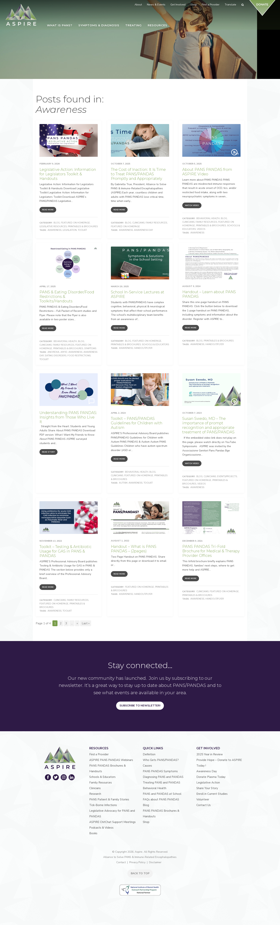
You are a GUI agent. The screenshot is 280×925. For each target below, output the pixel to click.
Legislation (70, 230)
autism (123, 482)
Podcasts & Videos (101, 828)
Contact (121, 862)
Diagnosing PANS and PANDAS (163, 777)
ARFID (64, 351)
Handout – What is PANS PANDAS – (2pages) (133, 548)
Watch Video (192, 205)
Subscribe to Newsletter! (140, 705)
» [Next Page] (77, 623)
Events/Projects (227, 476)
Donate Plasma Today (211, 777)
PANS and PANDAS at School (162, 794)
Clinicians (138, 222)
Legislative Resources (53, 226)
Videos (201, 229)
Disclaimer (155, 862)
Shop (146, 822)
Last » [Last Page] (85, 623)
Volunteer (202, 799)
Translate (230, 4)
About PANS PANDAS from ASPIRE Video (207, 171)
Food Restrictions (79, 355)
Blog (57, 222)
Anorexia (53, 351)
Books (93, 833)
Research (95, 794)
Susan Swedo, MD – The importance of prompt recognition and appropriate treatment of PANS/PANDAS (208, 425)
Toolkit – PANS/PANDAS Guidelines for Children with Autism (136, 423)
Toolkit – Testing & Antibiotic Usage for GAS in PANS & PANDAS (65, 551)
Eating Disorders (55, 355)
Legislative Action (208, 782)
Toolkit (82, 230)
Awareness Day (143, 230)
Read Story (48, 452)
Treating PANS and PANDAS (161, 782)
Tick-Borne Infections (103, 805)
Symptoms (90, 348)
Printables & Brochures (83, 226)
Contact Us (203, 805)
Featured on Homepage (75, 222)
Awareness (54, 230)
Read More (48, 209)
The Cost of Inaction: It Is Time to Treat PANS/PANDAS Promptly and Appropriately (138, 174)
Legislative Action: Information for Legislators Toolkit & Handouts (67, 174)
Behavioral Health (208, 218)
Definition (149, 754)
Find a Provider (99, 754)
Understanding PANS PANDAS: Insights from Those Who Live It (68, 417)
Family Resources (156, 222)
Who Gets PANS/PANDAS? (161, 760)
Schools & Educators (155, 344)
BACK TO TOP (140, 873)
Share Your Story (207, 788)
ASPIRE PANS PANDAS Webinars (111, 760)
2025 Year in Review (209, 754)
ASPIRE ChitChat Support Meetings (112, 822)
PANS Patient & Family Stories (109, 799)
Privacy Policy (137, 862)
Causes (147, 766)
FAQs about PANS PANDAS (161, 799)
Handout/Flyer (143, 348)
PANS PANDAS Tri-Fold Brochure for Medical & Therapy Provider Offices (211, 551)
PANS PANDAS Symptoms (160, 771)
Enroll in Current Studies (212, 794)
